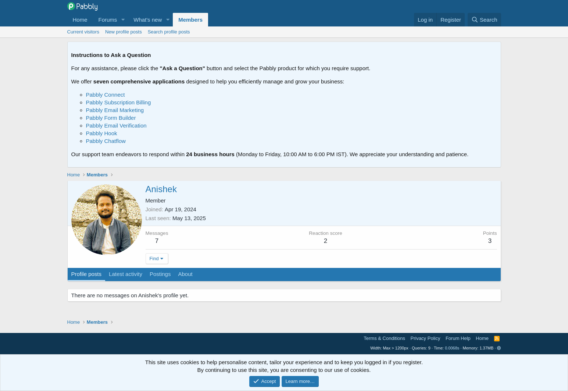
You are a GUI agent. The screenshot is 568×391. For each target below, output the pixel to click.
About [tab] (185, 274)
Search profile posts (169, 32)
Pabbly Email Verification (116, 125)
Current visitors (83, 32)
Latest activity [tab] (125, 274)
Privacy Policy (425, 338)
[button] (123, 19)
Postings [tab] (160, 274)
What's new (147, 20)
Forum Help (458, 338)
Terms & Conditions (384, 338)
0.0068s (452, 348)
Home (80, 20)
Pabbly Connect (105, 95)
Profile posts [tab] (86, 274)
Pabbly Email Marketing (115, 110)
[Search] (484, 19)
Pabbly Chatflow (106, 141)
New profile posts (123, 32)
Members (190, 20)
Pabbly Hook (101, 133)
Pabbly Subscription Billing (118, 102)
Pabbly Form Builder (111, 118)
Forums (108, 20)
